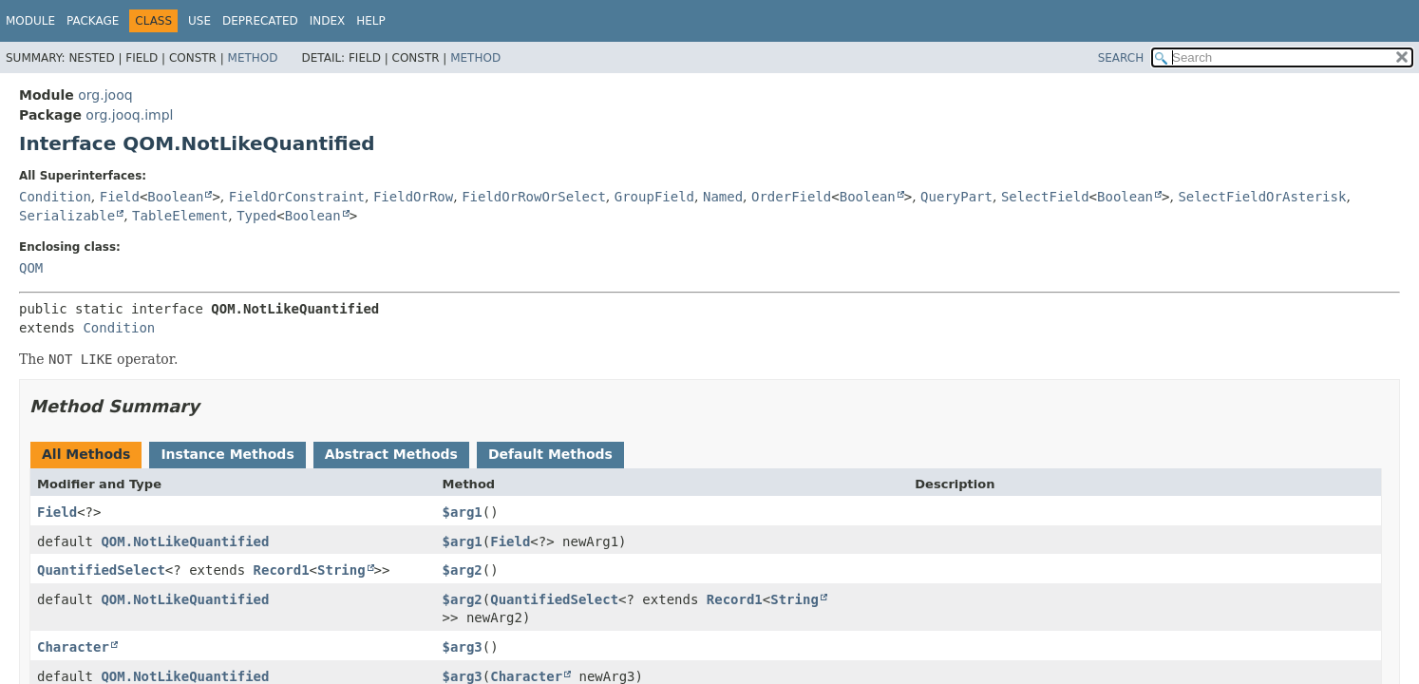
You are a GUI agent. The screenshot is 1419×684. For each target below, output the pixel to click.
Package (92, 21)
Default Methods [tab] (550, 454)
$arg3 (462, 647)
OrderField (791, 196)
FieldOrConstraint (297, 196)
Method (253, 58)
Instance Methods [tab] (227, 454)
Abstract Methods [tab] (391, 454)
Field (120, 196)
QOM (31, 268)
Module (30, 21)
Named (723, 196)
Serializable (67, 215)
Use (199, 21)
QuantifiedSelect (101, 570)
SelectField (1045, 196)
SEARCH (1121, 58)
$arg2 (462, 570)
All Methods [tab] (86, 454)
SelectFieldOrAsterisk (1262, 196)
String (341, 570)
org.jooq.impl (129, 115)
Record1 (282, 570)
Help (371, 21)
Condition (55, 196)
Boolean (175, 196)
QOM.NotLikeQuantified (185, 541)
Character (73, 647)
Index (328, 21)
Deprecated (260, 21)
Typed (256, 215)
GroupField (654, 196)
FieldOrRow (413, 196)
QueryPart (956, 196)
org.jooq (105, 95)
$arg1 (462, 512)
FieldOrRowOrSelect (534, 196)
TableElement (180, 215)
